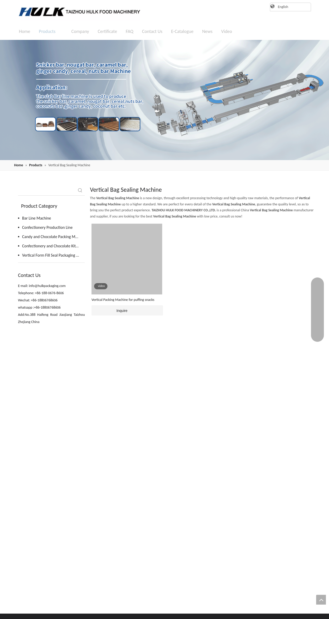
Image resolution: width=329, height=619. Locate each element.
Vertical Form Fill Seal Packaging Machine (53, 255)
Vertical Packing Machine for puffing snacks (123, 300)
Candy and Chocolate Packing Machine (53, 236)
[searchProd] (47, 190)
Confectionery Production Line (47, 227)
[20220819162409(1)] (164, 100)
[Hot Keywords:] (80, 190)
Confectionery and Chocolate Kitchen (53, 245)
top (321, 600)
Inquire (109, 310)
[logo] (77, 12)
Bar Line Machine (36, 218)
